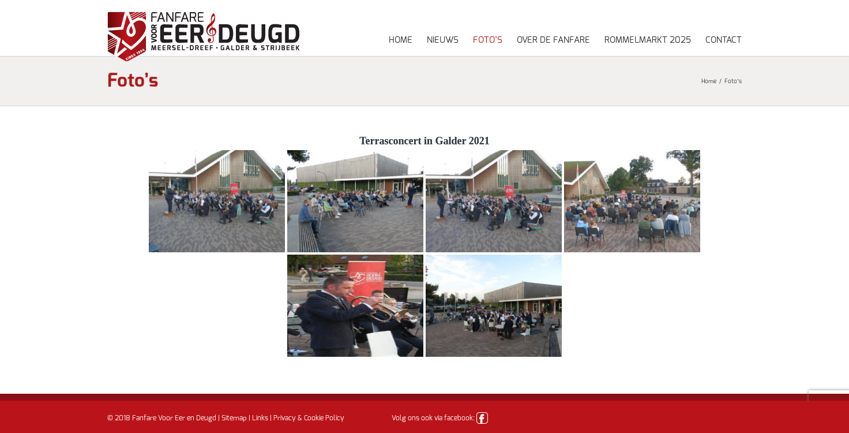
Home (400, 40)
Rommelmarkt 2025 (647, 40)
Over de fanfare (553, 40)
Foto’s (487, 40)
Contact (723, 40)
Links (260, 418)
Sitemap (234, 418)
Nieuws (443, 40)
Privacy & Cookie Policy (308, 418)
